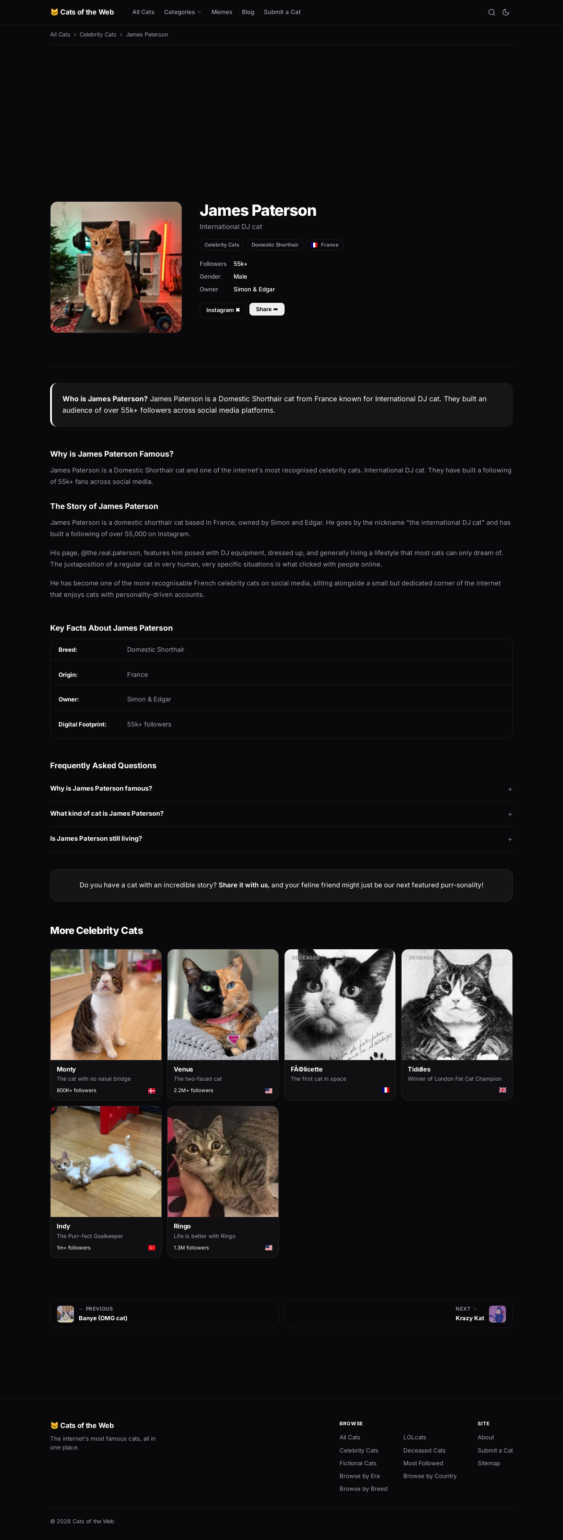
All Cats (143, 11)
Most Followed (423, 1463)
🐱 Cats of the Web (82, 11)
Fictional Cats (358, 1463)
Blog (248, 11)
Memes (222, 11)
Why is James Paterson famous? (101, 788)
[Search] (492, 12)
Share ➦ (267, 309)
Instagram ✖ (223, 310)
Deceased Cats (424, 1450)
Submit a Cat (282, 11)
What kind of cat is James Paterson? (107, 813)
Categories (183, 11)
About (486, 1437)
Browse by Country (430, 1475)
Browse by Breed (364, 1488)
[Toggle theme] (506, 12)
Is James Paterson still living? (96, 839)
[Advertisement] (281, 116)
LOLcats (414, 1437)
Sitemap (489, 1463)
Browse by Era (360, 1475)
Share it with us (243, 885)
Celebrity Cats (98, 34)
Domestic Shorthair (275, 245)
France (325, 245)
